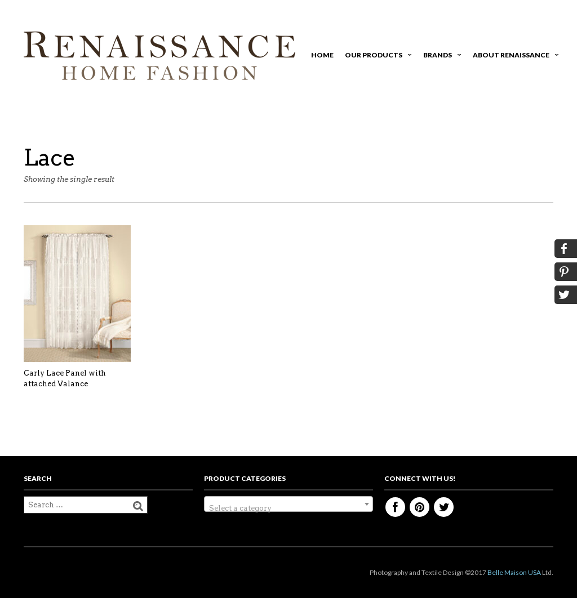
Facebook (395, 507)
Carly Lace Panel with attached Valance (65, 379)
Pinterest (419, 507)
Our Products (376, 57)
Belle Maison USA (514, 572)
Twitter (444, 507)
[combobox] (288, 504)
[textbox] (288, 508)
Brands (440, 57)
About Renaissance (514, 57)
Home (322, 55)
